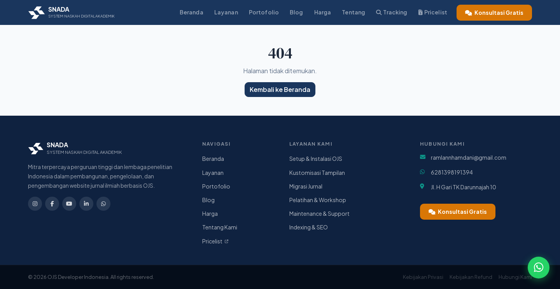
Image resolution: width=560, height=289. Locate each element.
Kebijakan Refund (471, 277)
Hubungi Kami (515, 277)
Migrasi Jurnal (305, 186)
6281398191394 (452, 172)
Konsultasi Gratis (494, 12)
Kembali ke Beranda (280, 89)
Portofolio (264, 12)
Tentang (353, 12)
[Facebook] (52, 204)
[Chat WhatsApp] (538, 267)
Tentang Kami (219, 227)
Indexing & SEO (308, 227)
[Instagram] (35, 204)
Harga (322, 12)
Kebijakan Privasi (423, 277)
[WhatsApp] (103, 204)
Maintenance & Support (319, 213)
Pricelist (432, 12)
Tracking (391, 12)
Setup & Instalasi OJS (315, 158)
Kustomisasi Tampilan (317, 172)
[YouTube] (69, 204)
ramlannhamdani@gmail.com (468, 157)
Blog (296, 12)
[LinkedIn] (86, 204)
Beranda (191, 12)
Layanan (226, 12)
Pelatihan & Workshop (317, 199)
